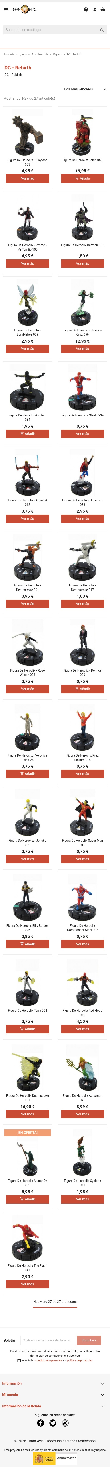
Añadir (82, 178)
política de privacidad (79, 1360)
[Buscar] (55, 29)
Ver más (27, 178)
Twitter (52, 1423)
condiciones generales (48, 1360)
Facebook (40, 1423)
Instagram (65, 1423)
